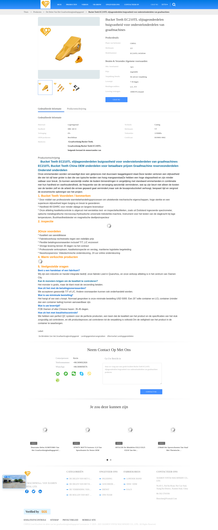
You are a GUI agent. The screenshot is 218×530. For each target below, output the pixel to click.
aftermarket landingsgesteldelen (120, 336)
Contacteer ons (131, 5)
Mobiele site (89, 520)
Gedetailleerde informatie (49, 108)
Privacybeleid (70, 520)
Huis (59, 5)
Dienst (105, 489)
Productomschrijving (76, 108)
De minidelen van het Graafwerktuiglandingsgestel (59, 336)
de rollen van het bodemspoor (80, 495)
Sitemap (54, 520)
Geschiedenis (109, 484)
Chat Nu (154, 5)
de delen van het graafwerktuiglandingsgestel (80, 479)
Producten (71, 5)
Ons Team (107, 495)
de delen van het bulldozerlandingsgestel (80, 484)
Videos (85, 5)
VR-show (97, 5)
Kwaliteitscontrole (35, 520)
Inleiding (107, 479)
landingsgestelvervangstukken (93, 336)
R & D (129, 489)
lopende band (134, 479)
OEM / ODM (131, 484)
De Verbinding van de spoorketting (80, 489)
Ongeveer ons (113, 5)
